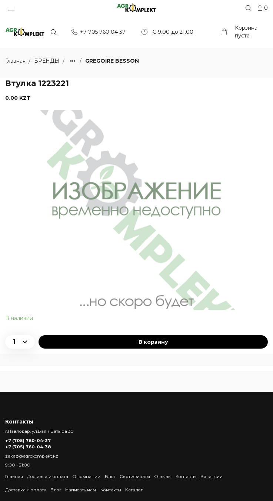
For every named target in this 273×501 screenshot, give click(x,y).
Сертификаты (135, 476)
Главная (14, 476)
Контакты (186, 476)
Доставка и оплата (47, 476)
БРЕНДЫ (47, 61)
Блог (110, 476)
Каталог (134, 489)
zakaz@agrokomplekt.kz (31, 456)
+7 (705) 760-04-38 (28, 447)
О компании (86, 476)
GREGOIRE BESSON (112, 61)
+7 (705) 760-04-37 (28, 440)
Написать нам (80, 489)
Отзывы (163, 476)
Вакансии (211, 476)
